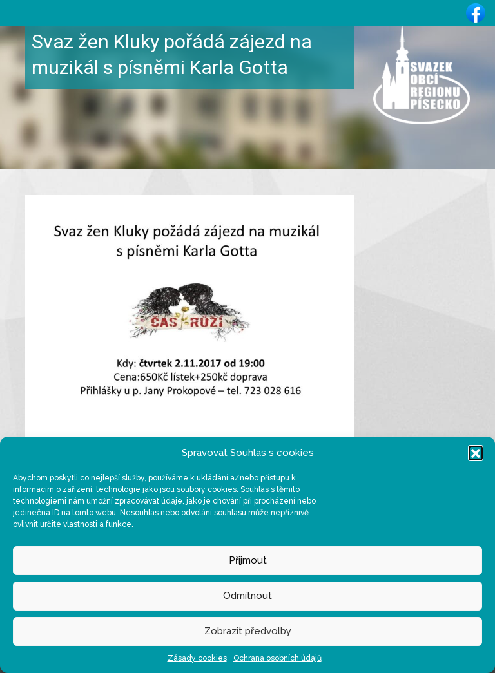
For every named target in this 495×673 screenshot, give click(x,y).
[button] (475, 452)
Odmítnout (247, 596)
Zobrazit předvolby (247, 631)
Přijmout (248, 560)
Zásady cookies (197, 658)
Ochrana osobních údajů (277, 658)
